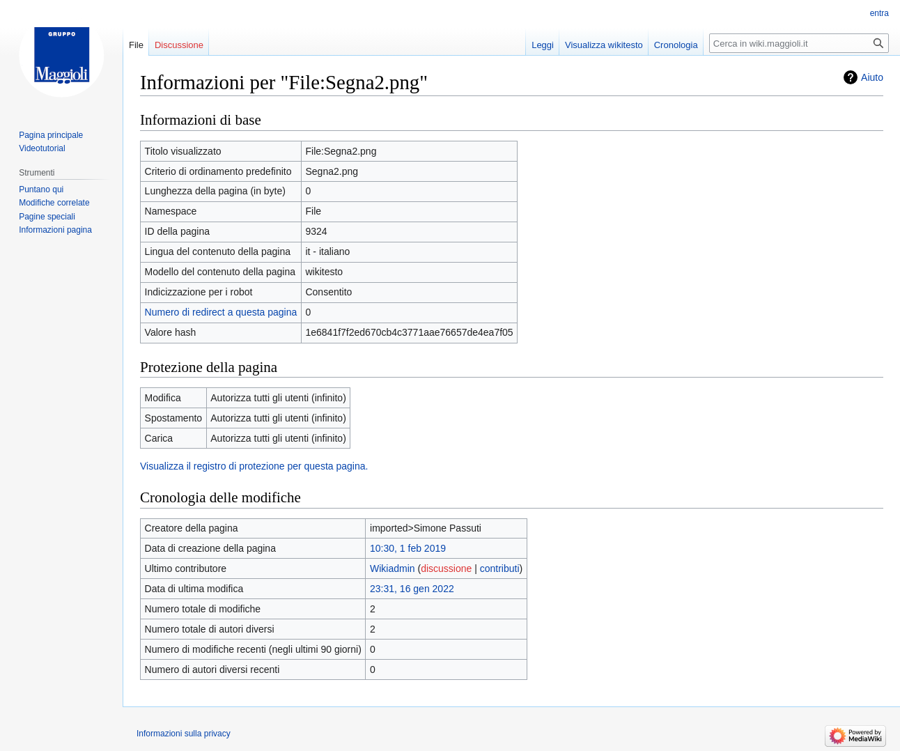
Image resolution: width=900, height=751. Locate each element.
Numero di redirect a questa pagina (221, 312)
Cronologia (676, 45)
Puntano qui (41, 189)
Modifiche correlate (54, 203)
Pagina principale (51, 135)
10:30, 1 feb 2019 (408, 548)
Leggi (543, 45)
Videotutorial (42, 148)
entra (879, 13)
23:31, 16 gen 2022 (412, 588)
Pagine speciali (47, 217)
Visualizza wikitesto (604, 45)
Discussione (179, 45)
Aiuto (872, 77)
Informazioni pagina (55, 230)
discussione (446, 568)
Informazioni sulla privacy (184, 733)
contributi (500, 568)
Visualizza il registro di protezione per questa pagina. (254, 466)
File (136, 45)
